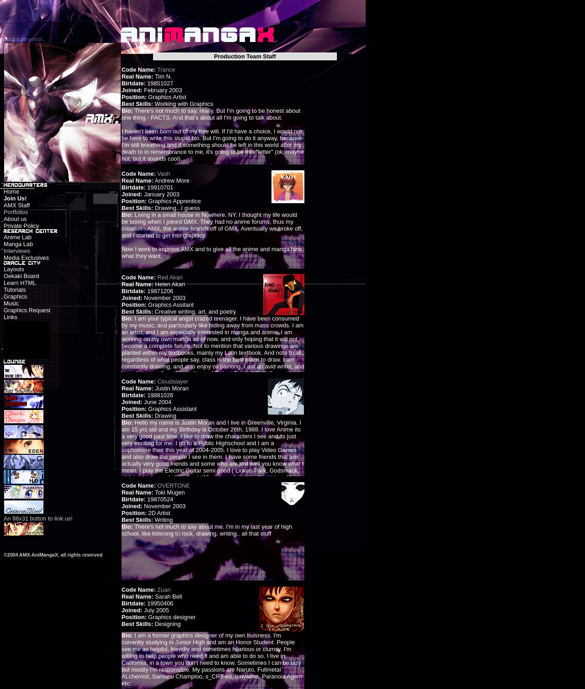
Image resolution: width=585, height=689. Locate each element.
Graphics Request (27, 310)
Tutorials (15, 289)
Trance (166, 69)
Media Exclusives (26, 257)
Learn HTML (20, 282)
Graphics (15, 296)
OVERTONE (173, 485)
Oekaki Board (21, 276)
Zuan (163, 589)
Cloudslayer (172, 381)
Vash (163, 173)
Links (10, 317)
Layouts (14, 269)
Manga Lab (18, 244)
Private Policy (21, 225)
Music (11, 303)
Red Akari (169, 277)
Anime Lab (18, 237)
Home (11, 191)
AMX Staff (17, 205)
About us (15, 219)
